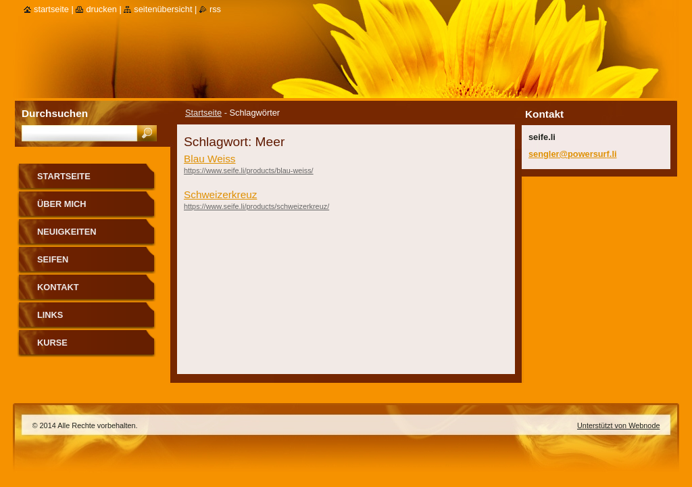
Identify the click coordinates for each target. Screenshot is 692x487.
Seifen (52, 259)
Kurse (52, 343)
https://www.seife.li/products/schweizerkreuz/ (256, 206)
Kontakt (58, 287)
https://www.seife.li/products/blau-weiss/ (249, 170)
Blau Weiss (210, 158)
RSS (215, 9)
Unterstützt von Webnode (618, 425)
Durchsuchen (55, 113)
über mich (61, 204)
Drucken (101, 9)
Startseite (203, 113)
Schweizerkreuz (220, 194)
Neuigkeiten (66, 232)
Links (50, 315)
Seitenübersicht (163, 9)
